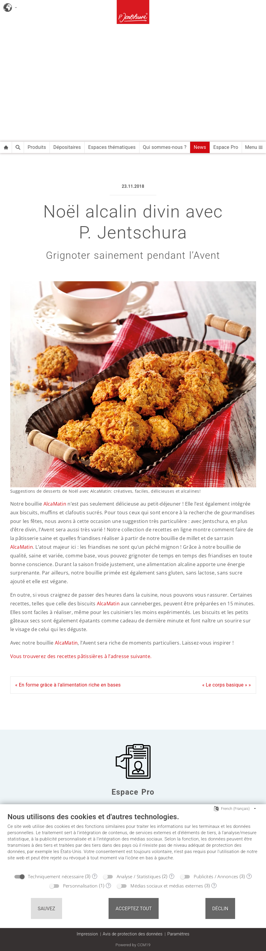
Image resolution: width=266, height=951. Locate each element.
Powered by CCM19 (133, 945)
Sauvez (46, 908)
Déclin (220, 908)
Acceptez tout (133, 908)
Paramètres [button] (178, 934)
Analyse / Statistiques (139, 876)
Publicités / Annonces (216, 876)
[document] (133, 841)
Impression (87, 934)
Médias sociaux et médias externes (166, 886)
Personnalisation (80, 886)
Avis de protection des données (133, 934)
